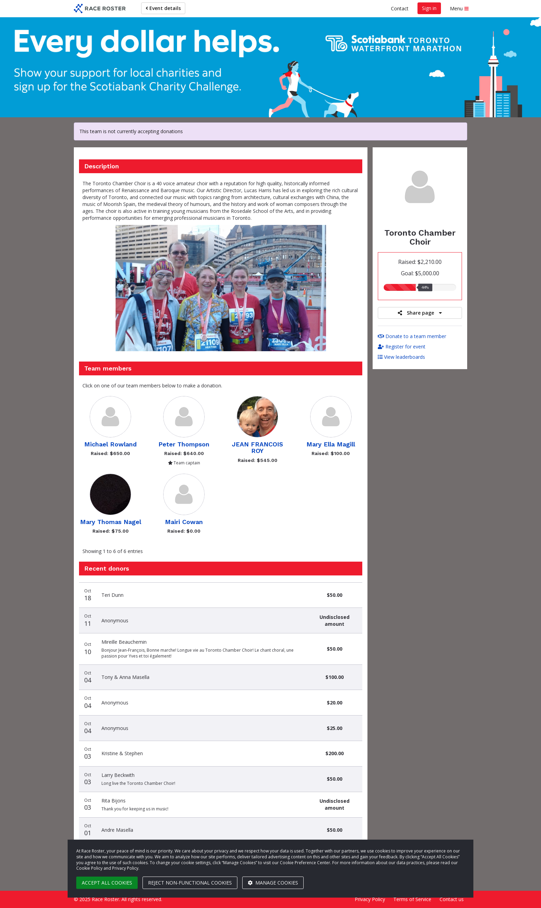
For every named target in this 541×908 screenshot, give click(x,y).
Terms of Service (412, 899)
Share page (420, 312)
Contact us (452, 899)
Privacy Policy (370, 899)
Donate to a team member (412, 336)
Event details (163, 8)
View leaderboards (401, 357)
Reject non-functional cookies (190, 882)
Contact (400, 8)
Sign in (429, 8)
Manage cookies (273, 882)
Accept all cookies (107, 882)
